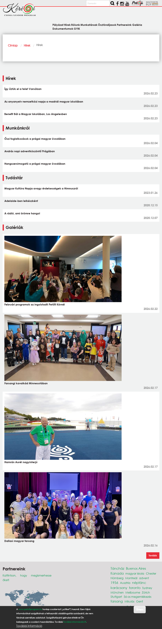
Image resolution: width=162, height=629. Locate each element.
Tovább (153, 555)
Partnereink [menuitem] (124, 24)
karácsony (119, 588)
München (117, 592)
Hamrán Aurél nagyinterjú (20, 462)
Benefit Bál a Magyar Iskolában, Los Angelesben (35, 114)
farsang (117, 601)
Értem (139, 609)
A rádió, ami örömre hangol (22, 213)
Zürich (146, 592)
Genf (139, 601)
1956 (114, 583)
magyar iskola (134, 573)
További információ (29, 625)
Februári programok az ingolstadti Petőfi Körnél (34, 304)
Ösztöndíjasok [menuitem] (107, 24)
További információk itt (74, 621)
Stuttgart (116, 596)
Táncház (117, 568)
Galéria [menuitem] (137, 24)
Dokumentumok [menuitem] (62, 28)
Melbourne (132, 592)
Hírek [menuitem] (67, 24)
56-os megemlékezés (137, 596)
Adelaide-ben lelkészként (21, 200)
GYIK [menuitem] (77, 28)
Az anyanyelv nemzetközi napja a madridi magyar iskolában (43, 101)
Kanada (117, 573)
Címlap (13, 45)
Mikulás (129, 601)
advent (144, 578)
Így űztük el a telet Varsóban (22, 88)
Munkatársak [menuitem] (88, 24)
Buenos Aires (136, 568)
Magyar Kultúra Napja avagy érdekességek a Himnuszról (41, 188)
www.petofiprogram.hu (30, 609)
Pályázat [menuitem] (58, 24)
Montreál (131, 578)
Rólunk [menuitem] (75, 24)
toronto (134, 588)
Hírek (27, 45)
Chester (151, 573)
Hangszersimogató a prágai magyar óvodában (34, 163)
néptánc (139, 583)
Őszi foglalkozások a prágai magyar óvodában (34, 138)
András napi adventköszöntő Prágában (29, 151)
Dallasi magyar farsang (19, 540)
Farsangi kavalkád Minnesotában (26, 383)
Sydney (147, 588)
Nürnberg (117, 578)
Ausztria (125, 583)
